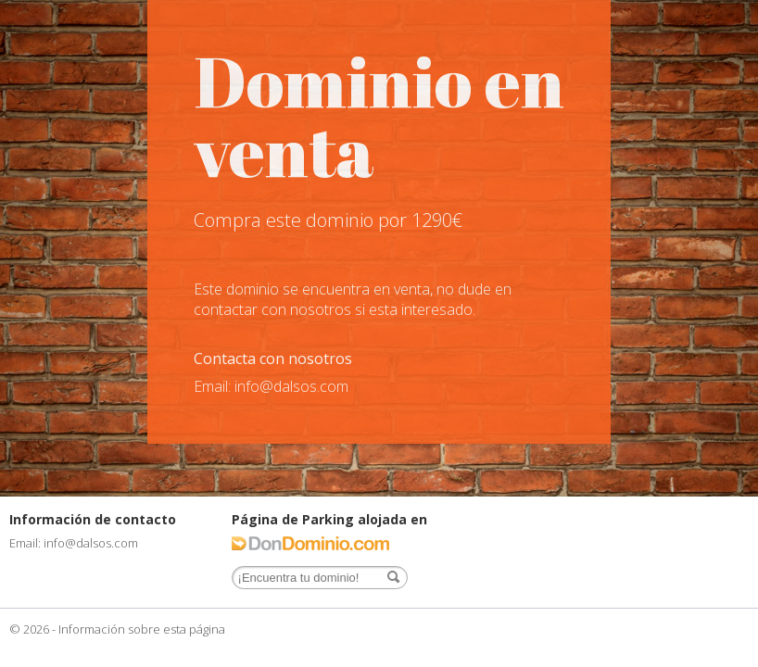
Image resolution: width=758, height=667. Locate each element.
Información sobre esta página (141, 629)
